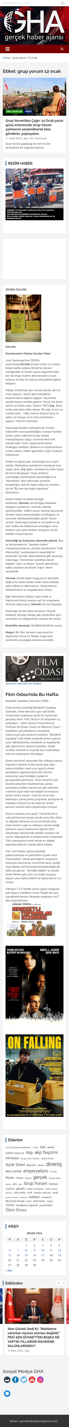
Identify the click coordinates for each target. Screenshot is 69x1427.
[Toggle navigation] (7, 49)
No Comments (38, 138)
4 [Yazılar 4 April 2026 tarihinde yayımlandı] (51, 1245)
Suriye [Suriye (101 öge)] (50, 1201)
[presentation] (58, 1283)
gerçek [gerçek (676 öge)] (40, 1177)
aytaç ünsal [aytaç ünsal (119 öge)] (47, 1158)
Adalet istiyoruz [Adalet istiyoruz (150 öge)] (15, 1153)
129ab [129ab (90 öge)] (35, 1147)
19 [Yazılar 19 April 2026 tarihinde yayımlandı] (59, 1255)
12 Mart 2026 (15, 1350)
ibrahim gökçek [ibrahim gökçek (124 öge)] (42, 1192)
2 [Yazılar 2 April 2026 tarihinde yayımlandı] (34, 1245)
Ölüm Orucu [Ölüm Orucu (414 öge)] (16, 1210)
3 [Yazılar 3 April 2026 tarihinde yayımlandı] (42, 1245)
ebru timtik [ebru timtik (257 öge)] (14, 1171)
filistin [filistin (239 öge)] (10, 1178)
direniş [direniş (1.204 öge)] (54, 1164)
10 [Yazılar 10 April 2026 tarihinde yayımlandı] (42, 1250)
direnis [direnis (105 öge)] (41, 1165)
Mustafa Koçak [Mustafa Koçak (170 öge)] (15, 1201)
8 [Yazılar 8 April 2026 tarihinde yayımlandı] (26, 1250)
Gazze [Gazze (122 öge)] (28, 1178)
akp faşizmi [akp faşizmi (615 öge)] (46, 1152)
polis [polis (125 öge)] (29, 1201)
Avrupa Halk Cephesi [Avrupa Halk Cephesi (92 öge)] (30, 1158)
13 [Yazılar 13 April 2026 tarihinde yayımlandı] (9, 1255)
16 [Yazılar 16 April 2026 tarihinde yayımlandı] (34, 1255)
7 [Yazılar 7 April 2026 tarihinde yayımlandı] (18, 1250)
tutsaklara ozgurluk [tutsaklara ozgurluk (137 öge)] (27, 1205)
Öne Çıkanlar (14, 111)
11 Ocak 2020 (13, 138)
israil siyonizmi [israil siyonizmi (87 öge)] (12, 1197)
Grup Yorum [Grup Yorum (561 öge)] (35, 1183)
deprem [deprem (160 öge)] (31, 1165)
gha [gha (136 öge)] (15, 1184)
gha (26, 138)
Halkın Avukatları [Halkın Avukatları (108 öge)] (35, 1188)
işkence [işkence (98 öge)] (24, 1197)
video (28, 111)
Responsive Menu (62, 3)
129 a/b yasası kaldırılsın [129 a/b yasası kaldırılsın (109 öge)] (18, 1147)
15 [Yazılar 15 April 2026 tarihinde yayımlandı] (26, 1255)
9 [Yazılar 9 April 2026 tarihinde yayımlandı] (34, 1250)
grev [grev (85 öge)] (20, 1184)
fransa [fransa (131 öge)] (19, 1177)
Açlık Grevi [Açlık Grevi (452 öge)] (15, 1164)
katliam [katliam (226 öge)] (34, 1197)
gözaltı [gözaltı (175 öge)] (20, 1188)
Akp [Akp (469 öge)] (29, 1152)
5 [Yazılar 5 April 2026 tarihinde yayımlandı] (59, 1245)
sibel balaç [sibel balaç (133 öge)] (39, 1201)
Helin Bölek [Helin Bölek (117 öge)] (20, 1192)
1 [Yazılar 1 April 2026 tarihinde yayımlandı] (26, 1245)
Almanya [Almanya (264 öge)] (12, 1158)
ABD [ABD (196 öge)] (43, 1147)
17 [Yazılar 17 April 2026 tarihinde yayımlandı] (42, 1255)
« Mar (9, 1270)
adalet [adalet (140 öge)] (50, 1147)
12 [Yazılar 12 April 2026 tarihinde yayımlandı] (59, 1250)
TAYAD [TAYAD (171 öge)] (10, 1205)
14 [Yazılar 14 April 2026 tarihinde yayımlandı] (18, 1255)
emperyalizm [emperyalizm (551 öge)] (35, 1171)
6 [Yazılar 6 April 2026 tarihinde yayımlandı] (9, 1250)
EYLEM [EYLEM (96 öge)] (53, 1171)
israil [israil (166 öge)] (55, 1192)
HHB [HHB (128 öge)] (29, 1192)
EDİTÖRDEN (14, 1319)
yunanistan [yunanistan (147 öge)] (45, 1205)
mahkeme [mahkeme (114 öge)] (46, 1197)
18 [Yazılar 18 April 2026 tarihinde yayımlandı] (51, 1255)
